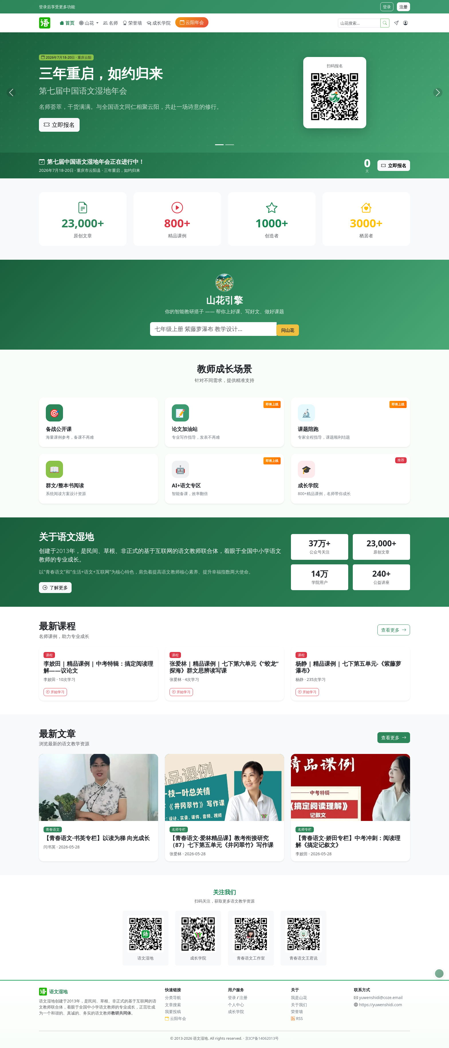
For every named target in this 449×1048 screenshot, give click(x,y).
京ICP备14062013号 (262, 1038)
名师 (110, 23)
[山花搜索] (359, 23)
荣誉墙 (132, 23)
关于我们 (299, 1004)
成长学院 (159, 23)
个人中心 (236, 1004)
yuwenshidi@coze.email (381, 997)
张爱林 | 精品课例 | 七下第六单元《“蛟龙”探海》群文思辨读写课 (224, 666)
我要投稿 (173, 1011)
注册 (403, 6)
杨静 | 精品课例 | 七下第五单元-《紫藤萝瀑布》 (348, 666)
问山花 (285, 329)
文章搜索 (173, 1004)
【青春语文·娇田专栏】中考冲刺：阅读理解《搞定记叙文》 (348, 842)
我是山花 (299, 997)
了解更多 (55, 587)
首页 (67, 23)
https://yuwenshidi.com (380, 1004)
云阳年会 (192, 22)
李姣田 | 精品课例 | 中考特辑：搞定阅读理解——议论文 (98, 666)
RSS (297, 1018)
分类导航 (173, 997)
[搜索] (211, 329)
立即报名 (59, 125)
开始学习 (56, 692)
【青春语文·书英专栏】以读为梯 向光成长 (97, 839)
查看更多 (393, 630)
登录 (387, 6)
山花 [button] (87, 23)
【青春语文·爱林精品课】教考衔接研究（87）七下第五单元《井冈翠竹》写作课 (221, 842)
